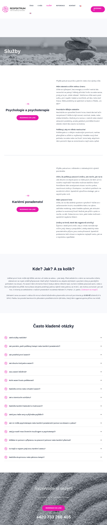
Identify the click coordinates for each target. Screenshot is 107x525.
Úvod (38, 7)
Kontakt (74, 7)
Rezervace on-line (53, 498)
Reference (63, 7)
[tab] (53, 332)
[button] (98, 7)
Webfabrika (102, 520)
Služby (53, 7)
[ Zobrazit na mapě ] (89, 279)
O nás (45, 7)
